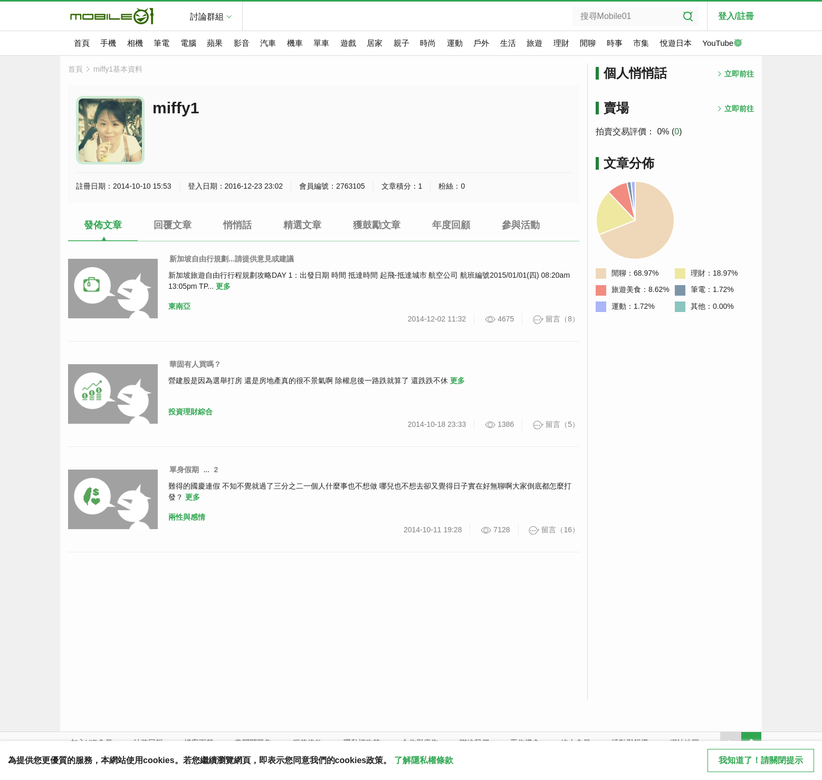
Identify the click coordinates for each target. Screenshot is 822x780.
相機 (135, 42)
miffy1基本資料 (117, 69)
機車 (295, 42)
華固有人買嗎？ (195, 364)
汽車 (268, 42)
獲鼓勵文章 (376, 225)
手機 (108, 42)
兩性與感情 (186, 517)
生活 (508, 42)
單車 (321, 42)
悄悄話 (237, 225)
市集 (641, 42)
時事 (615, 42)
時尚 (428, 42)
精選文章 (302, 225)
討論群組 (207, 16)
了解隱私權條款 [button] (423, 760)
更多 (223, 286)
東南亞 (179, 306)
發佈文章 (103, 225)
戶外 (481, 42)
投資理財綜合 (190, 411)
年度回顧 (451, 225)
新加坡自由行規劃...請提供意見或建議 (231, 259)
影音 (242, 42)
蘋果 (215, 42)
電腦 (188, 42)
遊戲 (348, 42)
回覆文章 (173, 225)
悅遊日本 (676, 42)
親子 (401, 42)
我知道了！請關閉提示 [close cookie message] (761, 760)
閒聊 (588, 42)
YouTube (722, 43)
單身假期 (184, 469)
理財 (561, 42)
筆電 (161, 42)
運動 (455, 42)
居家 (375, 42)
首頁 (82, 42)
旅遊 (534, 42)
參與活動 (521, 225)
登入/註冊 (736, 16)
